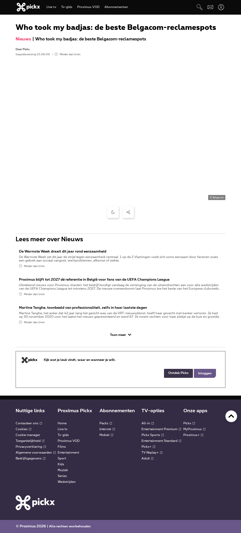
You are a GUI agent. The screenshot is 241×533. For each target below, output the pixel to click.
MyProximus (194, 429)
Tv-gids (63, 435)
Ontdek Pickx (178, 373)
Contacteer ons (29, 423)
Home (62, 423)
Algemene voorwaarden (36, 452)
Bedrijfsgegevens (30, 458)
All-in (148, 423)
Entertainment (68, 452)
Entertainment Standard (161, 440)
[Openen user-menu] (221, 7)
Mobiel (106, 435)
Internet (107, 429)
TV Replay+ (152, 452)
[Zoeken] (199, 7)
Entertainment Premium (161, 429)
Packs (105, 423)
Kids (61, 464)
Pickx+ (148, 446)
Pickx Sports (153, 435)
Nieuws (23, 39)
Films (62, 446)
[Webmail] (210, 7)
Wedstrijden (67, 481)
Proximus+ (193, 435)
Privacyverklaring (31, 446)
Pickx (189, 423)
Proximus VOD (69, 440)
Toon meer (120, 334)
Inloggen (205, 373)
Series (62, 476)
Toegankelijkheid (30, 440)
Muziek (63, 470)
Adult (147, 458)
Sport (62, 458)
